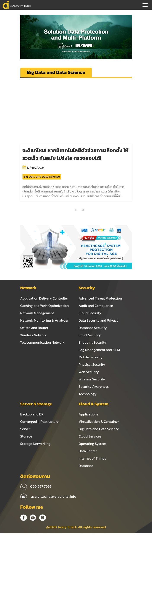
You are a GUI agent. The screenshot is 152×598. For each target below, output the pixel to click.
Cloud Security (90, 313)
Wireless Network (33, 335)
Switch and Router (34, 327)
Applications (88, 414)
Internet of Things (92, 458)
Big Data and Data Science (42, 176)
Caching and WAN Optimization (44, 305)
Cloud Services (90, 436)
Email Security (90, 335)
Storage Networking (35, 443)
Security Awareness (94, 386)
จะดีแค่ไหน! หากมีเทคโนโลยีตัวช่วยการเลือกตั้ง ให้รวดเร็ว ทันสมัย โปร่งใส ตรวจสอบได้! (75, 154)
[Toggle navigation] (145, 5)
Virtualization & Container (99, 421)
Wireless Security (92, 379)
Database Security (93, 327)
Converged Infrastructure (39, 421)
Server (25, 428)
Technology (88, 393)
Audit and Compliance (96, 305)
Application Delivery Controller (44, 298)
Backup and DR (32, 414)
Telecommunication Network (42, 342)
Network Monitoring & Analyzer (44, 320)
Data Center (88, 451)
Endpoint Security (92, 342)
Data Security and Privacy (98, 320)
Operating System (92, 443)
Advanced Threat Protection (100, 298)
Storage (26, 436)
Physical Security (92, 364)
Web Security (89, 371)
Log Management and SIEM (99, 349)
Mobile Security (91, 357)
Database (86, 465)
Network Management (37, 313)
